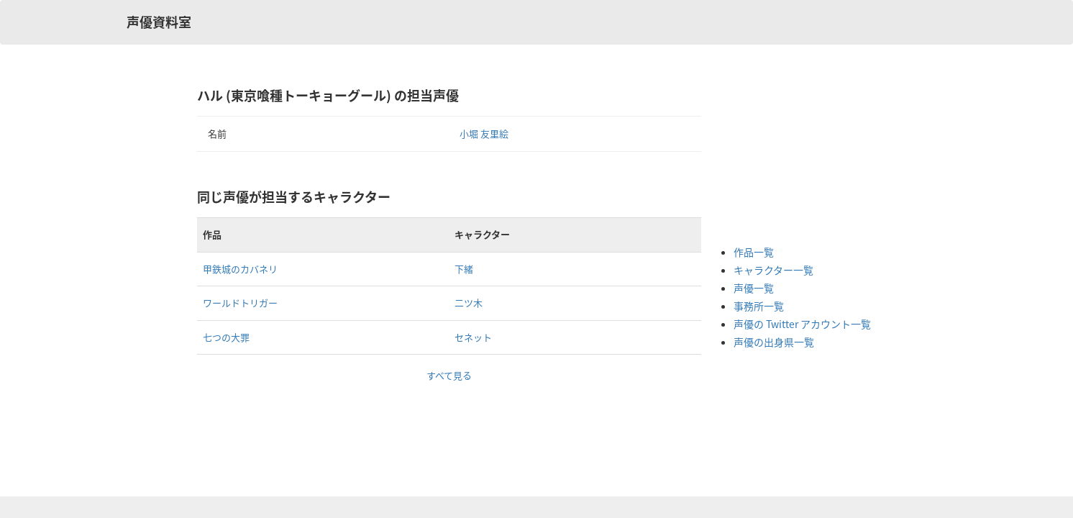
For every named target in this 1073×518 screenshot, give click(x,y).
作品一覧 (754, 252)
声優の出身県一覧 (774, 342)
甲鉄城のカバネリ (240, 269)
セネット (473, 337)
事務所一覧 (759, 306)
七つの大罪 (226, 337)
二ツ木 (469, 302)
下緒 (464, 269)
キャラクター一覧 (773, 270)
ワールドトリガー (240, 302)
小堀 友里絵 (484, 133)
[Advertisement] (791, 158)
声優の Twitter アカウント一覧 (802, 324)
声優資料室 (159, 22)
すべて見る (449, 375)
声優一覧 (754, 288)
